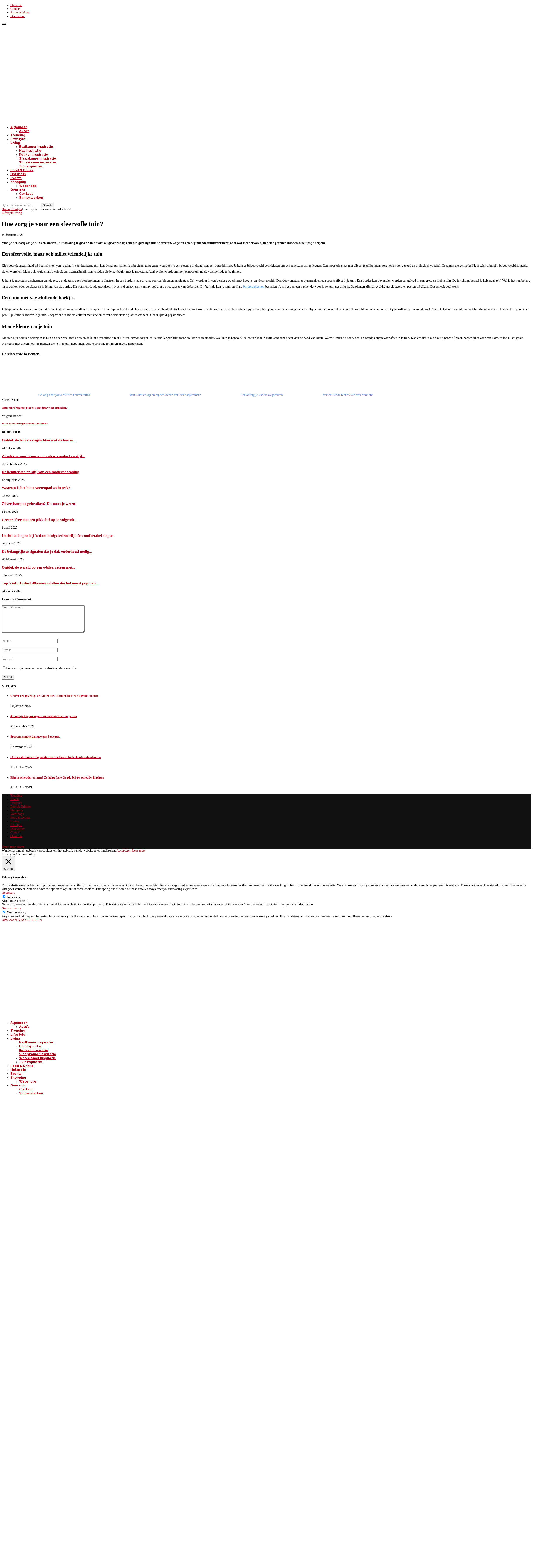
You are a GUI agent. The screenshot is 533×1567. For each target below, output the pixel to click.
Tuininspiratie (30, 166)
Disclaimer (17, 16)
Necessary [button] (8, 898)
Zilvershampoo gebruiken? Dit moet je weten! (39, 503)
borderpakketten (253, 286)
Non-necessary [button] (11, 913)
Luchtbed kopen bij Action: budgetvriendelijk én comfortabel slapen (57, 535)
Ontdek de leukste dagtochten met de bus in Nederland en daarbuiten (55, 762)
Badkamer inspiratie (36, 147)
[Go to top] (13, 852)
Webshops (28, 186)
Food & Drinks (21, 170)
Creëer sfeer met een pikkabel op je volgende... (39, 519)
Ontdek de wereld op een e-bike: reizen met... (38, 567)
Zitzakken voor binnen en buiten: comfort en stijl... (43, 456)
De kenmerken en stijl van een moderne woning (40, 472)
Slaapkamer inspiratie (37, 158)
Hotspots (18, 174)
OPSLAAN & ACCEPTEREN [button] (22, 925)
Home (6, 209)
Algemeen (18, 127)
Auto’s (24, 131)
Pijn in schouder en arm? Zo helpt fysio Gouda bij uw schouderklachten (57, 782)
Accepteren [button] (123, 855)
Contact (15, 8)
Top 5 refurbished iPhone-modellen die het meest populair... (50, 583)
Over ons (16, 5)
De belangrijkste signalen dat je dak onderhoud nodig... (47, 551)
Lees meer (139, 855)
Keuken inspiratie (33, 154)
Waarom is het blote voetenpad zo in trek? (36, 488)
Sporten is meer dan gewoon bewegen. (35, 742)
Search (47, 205)
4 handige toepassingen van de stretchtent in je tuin (43, 721)
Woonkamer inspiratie (37, 162)
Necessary (13, 902)
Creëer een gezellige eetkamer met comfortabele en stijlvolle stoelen (54, 701)
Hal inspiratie (30, 151)
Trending (17, 135)
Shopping (18, 182)
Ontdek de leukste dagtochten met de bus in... (39, 440)
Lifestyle (17, 139)
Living (15, 143)
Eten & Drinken (20, 811)
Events (16, 178)
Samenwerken (19, 12)
